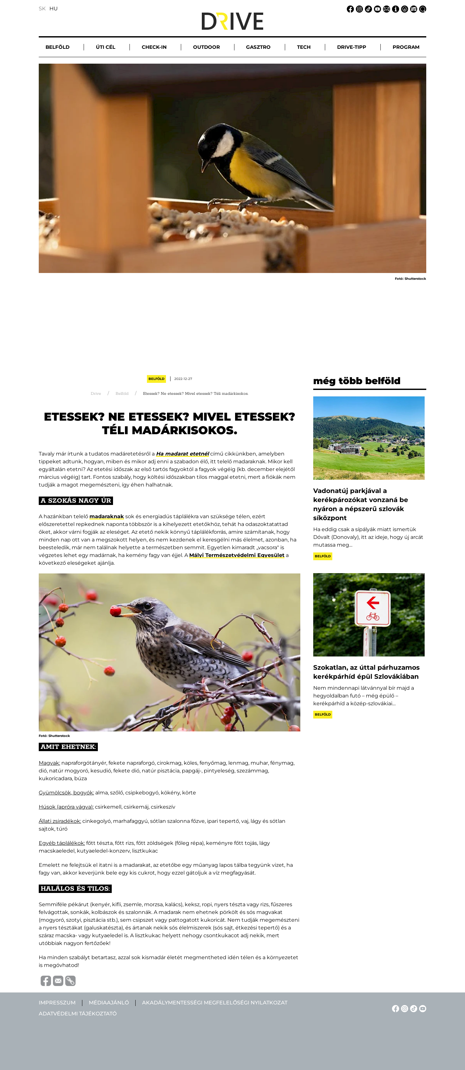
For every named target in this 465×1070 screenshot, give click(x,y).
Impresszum (57, 1003)
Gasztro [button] (258, 47)
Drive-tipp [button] (351, 47)
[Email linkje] (385, 8)
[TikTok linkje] (367, 8)
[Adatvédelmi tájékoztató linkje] (403, 8)
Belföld (156, 379)
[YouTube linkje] (376, 8)
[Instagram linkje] (358, 8)
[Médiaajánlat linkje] (412, 8)
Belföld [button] (57, 47)
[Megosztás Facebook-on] (45, 980)
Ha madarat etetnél (182, 454)
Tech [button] (304, 47)
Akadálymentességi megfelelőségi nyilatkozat (214, 1003)
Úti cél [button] (105, 47)
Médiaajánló (109, 1003)
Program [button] (406, 47)
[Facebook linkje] (349, 8)
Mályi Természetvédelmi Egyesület (236, 555)
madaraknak (106, 516)
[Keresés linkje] (421, 8)
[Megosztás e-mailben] (57, 980)
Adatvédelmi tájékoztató (78, 1014)
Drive (96, 393)
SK (42, 8)
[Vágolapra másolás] (69, 981)
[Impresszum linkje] (394, 8)
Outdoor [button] (206, 47)
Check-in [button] (154, 47)
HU (53, 8)
